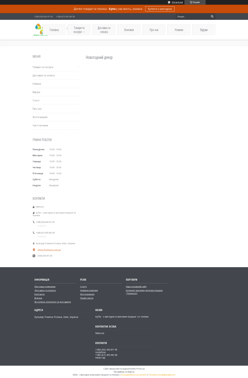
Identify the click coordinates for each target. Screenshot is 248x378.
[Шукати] (212, 16)
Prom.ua (141, 368)
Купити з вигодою (160, 9)
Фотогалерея (40, 117)
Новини (179, 30)
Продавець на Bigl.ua (124, 371)
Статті (36, 100)
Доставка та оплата (104, 30)
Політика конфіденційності (162, 374)
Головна (54, 30)
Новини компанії (89, 290)
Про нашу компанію (45, 286)
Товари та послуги (79, 30)
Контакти (129, 30)
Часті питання (40, 125)
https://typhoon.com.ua (49, 249)
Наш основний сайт (136, 286)
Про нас (154, 30)
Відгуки (204, 30)
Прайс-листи (86, 298)
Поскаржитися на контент (134, 374)
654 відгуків (177, 2)
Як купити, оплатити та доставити (52, 301)
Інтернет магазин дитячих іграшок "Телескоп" (144, 292)
